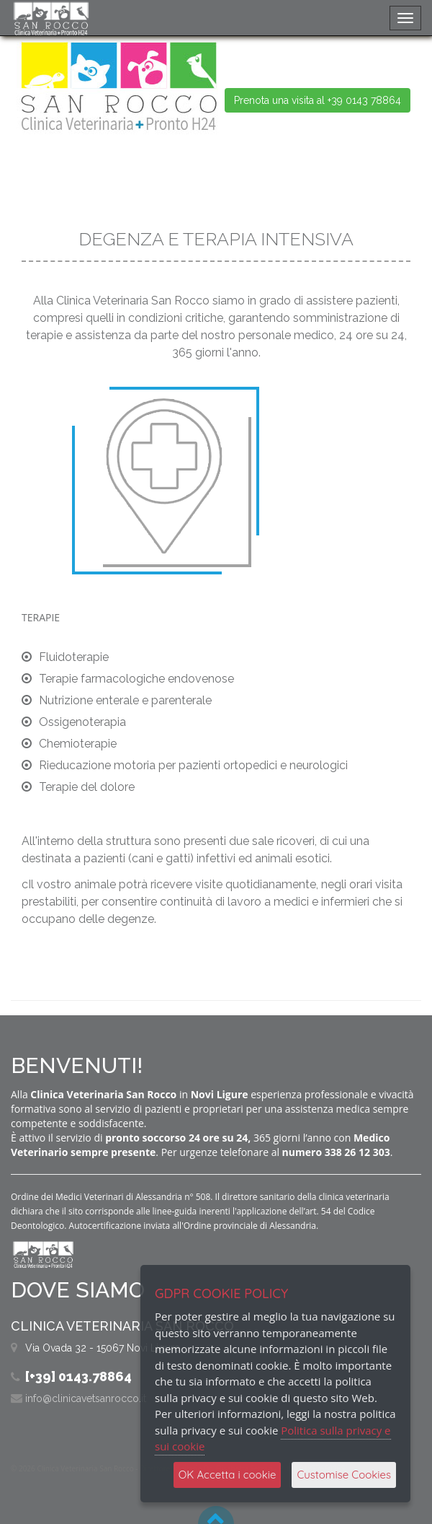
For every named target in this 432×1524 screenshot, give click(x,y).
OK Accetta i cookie (227, 1474)
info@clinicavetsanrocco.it (85, 1398)
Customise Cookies (344, 1474)
